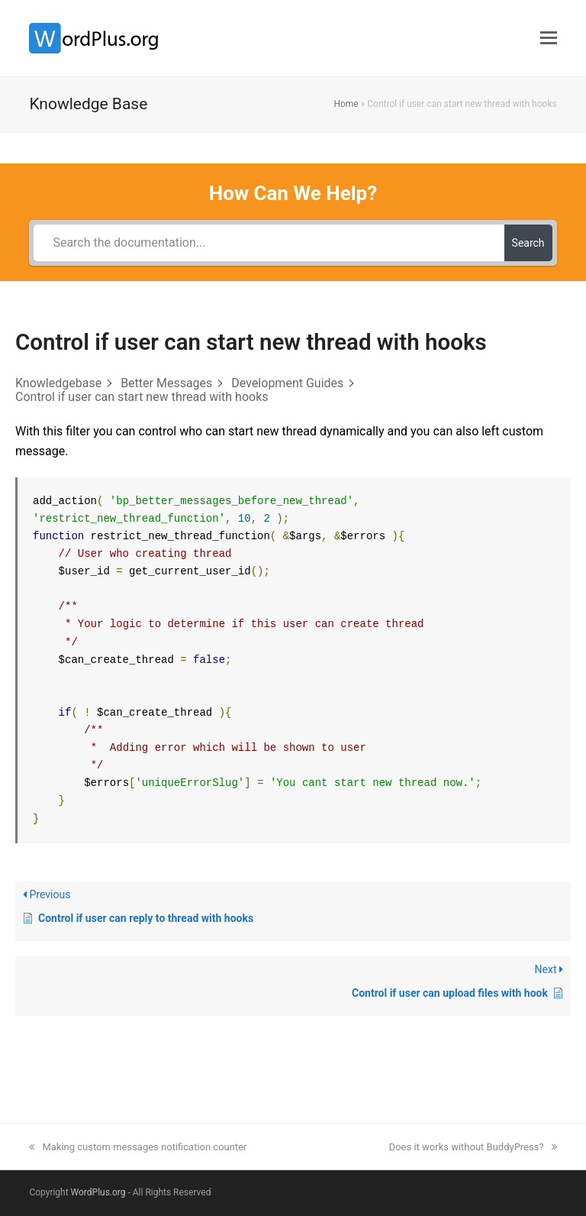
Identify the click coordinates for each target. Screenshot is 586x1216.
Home (345, 104)
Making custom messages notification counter (137, 1147)
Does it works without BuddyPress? (473, 1147)
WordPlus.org (98, 1192)
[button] (548, 38)
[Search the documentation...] (269, 243)
